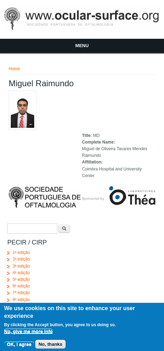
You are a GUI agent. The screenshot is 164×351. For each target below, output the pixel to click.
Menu (82, 45)
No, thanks (50, 346)
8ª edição (21, 299)
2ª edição (21, 259)
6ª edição (21, 286)
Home (14, 68)
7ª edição (21, 292)
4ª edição (21, 272)
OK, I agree (19, 346)
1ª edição (21, 252)
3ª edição (21, 266)
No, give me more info (28, 333)
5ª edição (21, 279)
